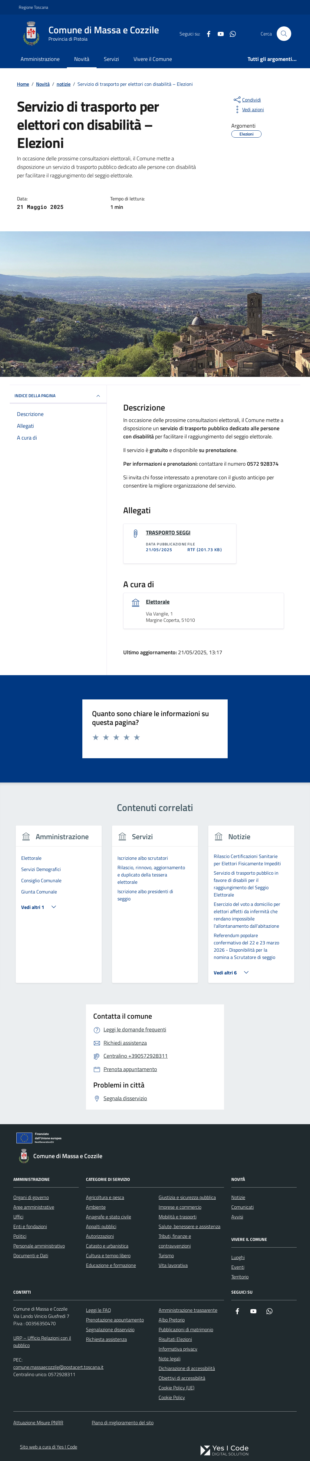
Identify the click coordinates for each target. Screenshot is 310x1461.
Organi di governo (31, 1197)
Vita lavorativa (173, 1265)
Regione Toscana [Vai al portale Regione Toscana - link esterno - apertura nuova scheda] (33, 7)
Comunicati (242, 1207)
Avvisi (237, 1216)
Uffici (18, 1216)
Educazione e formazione (111, 1265)
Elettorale (158, 602)
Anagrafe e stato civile (108, 1216)
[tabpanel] (58, 908)
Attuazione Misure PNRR (38, 1422)
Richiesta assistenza (106, 1339)
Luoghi (238, 1257)
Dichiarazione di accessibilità (187, 1368)
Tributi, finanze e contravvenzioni (175, 1240)
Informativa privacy (178, 1348)
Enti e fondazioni (30, 1226)
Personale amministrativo (39, 1245)
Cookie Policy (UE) (176, 1387)
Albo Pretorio (172, 1319)
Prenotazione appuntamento (115, 1319)
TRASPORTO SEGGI (168, 533)
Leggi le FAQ (98, 1310)
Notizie (238, 1197)
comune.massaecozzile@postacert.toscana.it (58, 1367)
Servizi (111, 59)
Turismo (166, 1255)
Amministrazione (40, 59)
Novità (81, 59)
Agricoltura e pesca (105, 1197)
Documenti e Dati (30, 1255)
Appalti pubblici (101, 1226)
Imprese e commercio (180, 1207)
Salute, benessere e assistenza (189, 1226)
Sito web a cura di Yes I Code (48, 1446)
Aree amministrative (33, 1207)
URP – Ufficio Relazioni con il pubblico (42, 1341)
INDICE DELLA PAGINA (58, 396)
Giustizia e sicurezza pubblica (187, 1197)
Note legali (169, 1358)
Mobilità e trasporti (177, 1216)
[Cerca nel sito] (284, 33)
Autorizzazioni (100, 1236)
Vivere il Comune (153, 59)
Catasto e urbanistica (107, 1245)
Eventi (237, 1267)
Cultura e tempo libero (108, 1255)
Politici (19, 1236)
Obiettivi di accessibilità (182, 1378)
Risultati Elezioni (175, 1339)
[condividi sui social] (246, 100)
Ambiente (96, 1207)
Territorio (240, 1276)
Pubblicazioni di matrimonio (186, 1329)
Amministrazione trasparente (188, 1310)
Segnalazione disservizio (110, 1329)
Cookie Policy (172, 1397)
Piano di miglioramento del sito (122, 1422)
